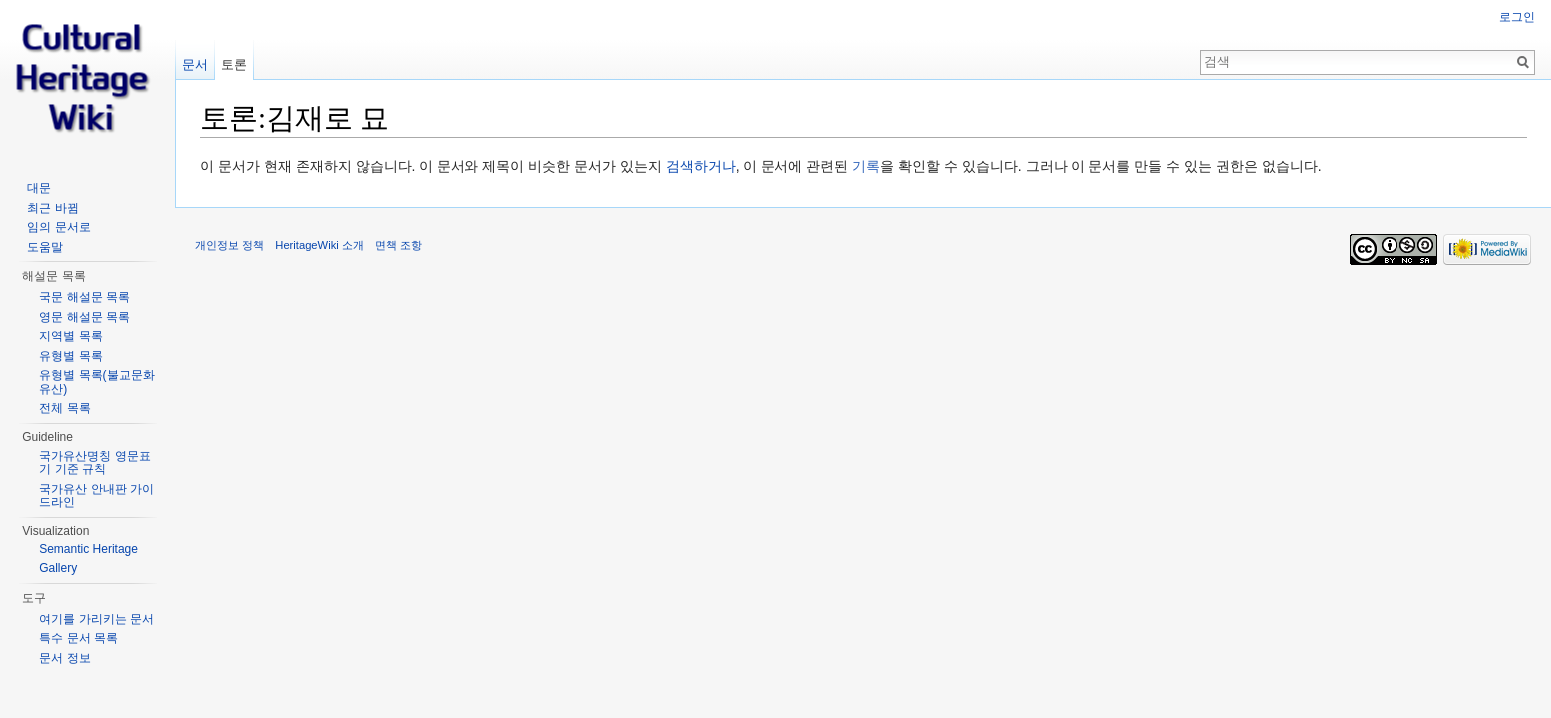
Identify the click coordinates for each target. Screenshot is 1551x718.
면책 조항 (398, 245)
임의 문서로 (58, 227)
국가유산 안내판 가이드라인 (96, 496)
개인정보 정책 (229, 245)
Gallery (58, 568)
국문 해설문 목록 (84, 297)
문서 (195, 64)
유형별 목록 (70, 356)
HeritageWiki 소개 (319, 245)
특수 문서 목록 (78, 638)
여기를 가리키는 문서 (96, 619)
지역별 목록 (70, 336)
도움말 (45, 247)
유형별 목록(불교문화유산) (96, 382)
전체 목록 (64, 408)
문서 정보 (64, 658)
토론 (234, 64)
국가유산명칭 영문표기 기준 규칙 (94, 463)
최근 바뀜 (52, 208)
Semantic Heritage (88, 549)
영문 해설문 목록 (84, 317)
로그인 (1517, 17)
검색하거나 (701, 166)
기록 (866, 166)
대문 (39, 188)
